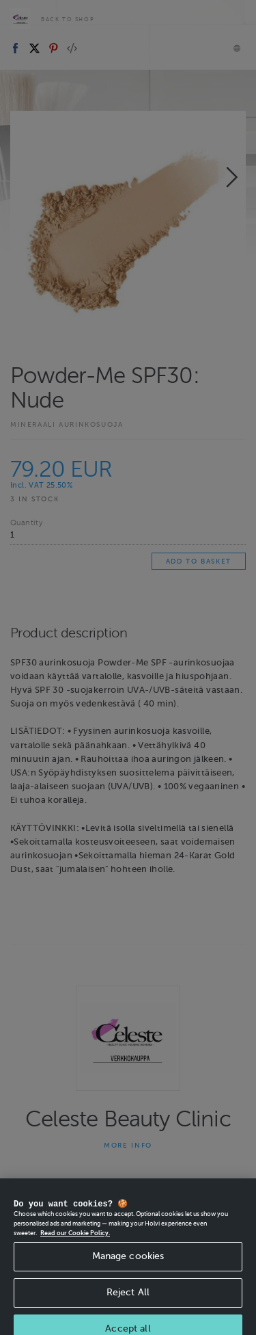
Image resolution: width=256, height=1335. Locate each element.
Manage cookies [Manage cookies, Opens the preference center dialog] (128, 1264)
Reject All (128, 1300)
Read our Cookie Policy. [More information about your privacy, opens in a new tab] (75, 1240)
